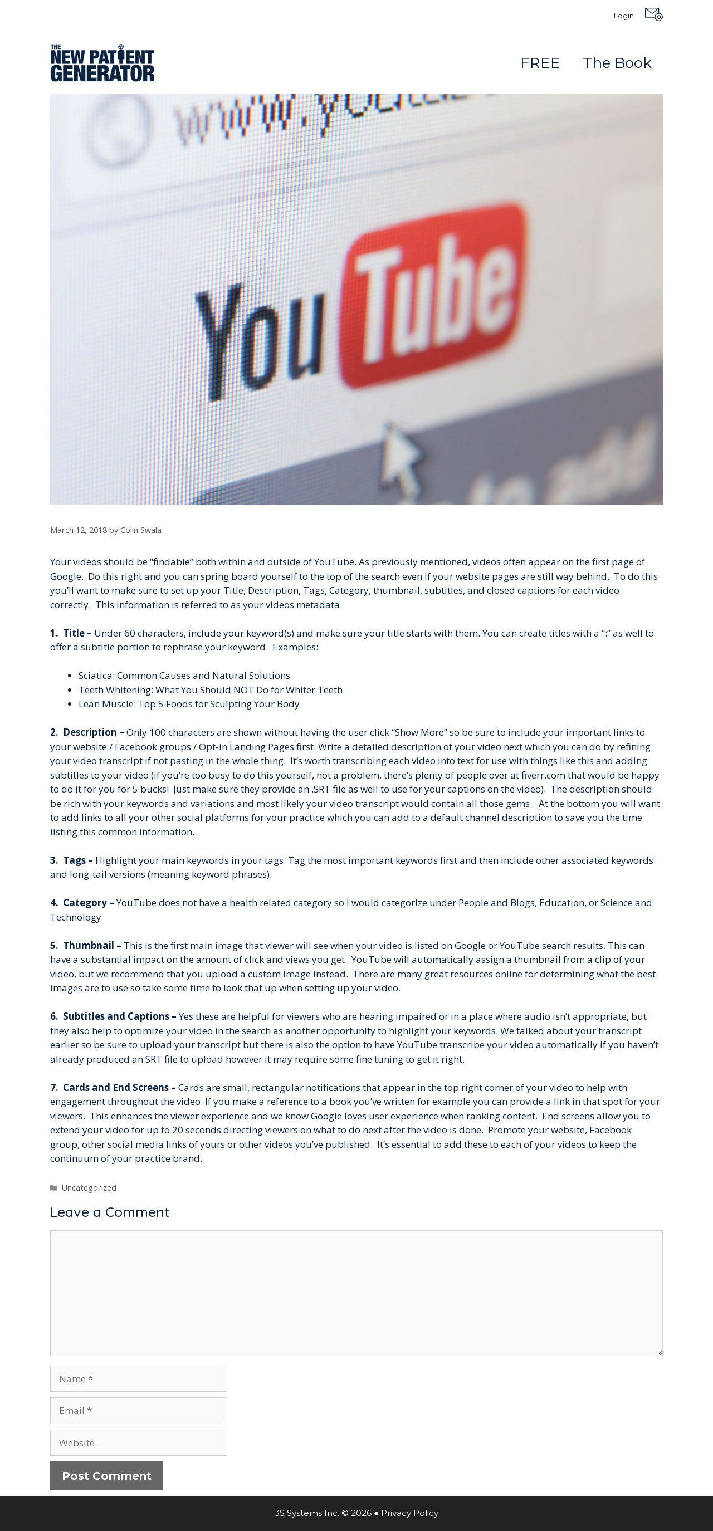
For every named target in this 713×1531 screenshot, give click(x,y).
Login (624, 15)
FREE (540, 63)
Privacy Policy (409, 1513)
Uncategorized (89, 1187)
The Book (617, 63)
